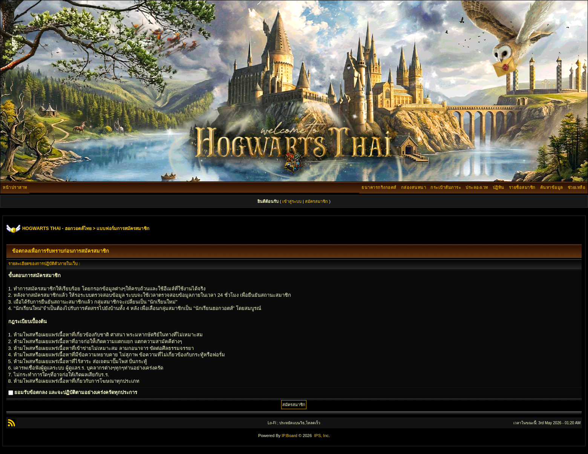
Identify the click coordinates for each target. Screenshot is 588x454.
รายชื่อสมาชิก (522, 187)
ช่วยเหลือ (577, 187)
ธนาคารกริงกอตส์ (379, 187)
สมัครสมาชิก (316, 201)
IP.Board (289, 435)
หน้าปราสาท (15, 187)
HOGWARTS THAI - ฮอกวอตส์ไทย (57, 228)
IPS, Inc (321, 435)
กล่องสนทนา (413, 187)
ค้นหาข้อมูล (551, 187)
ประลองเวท (477, 187)
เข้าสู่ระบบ (292, 201)
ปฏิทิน (498, 187)
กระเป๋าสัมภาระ (445, 187)
